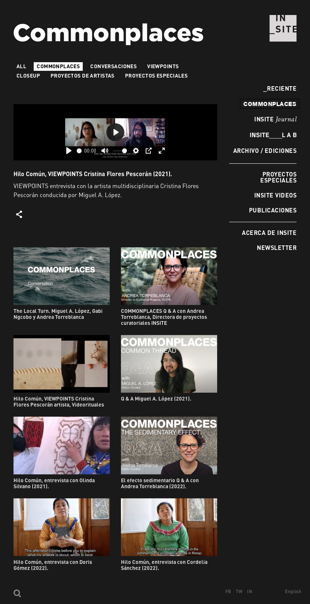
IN (249, 591)
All (21, 66)
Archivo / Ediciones (265, 150)
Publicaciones (273, 210)
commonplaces (269, 104)
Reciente (280, 88)
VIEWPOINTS (163, 66)
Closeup (28, 75)
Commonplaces (58, 66)
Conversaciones (113, 66)
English (293, 591)
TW (239, 591)
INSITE (275, 119)
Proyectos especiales (278, 177)
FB (228, 591)
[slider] (79, 150)
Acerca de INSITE (269, 232)
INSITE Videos (275, 195)
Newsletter (277, 247)
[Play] (69, 151)
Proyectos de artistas (83, 75)
